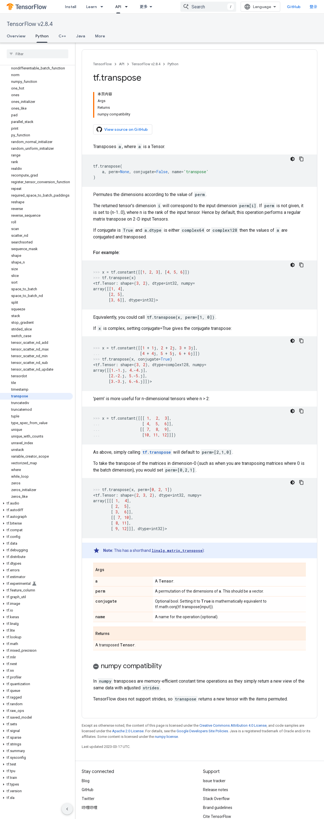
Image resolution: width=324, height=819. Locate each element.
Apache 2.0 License (128, 731)
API (121, 64)
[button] (36, 503)
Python (173, 64)
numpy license (166, 737)
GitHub (294, 6)
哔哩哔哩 (89, 807)
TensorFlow (102, 64)
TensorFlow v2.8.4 (30, 24)
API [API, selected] (118, 6)
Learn (91, 6)
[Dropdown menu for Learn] (103, 6)
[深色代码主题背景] (292, 158)
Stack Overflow (216, 798)
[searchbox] (37, 53)
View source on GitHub (122, 129)
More (100, 35)
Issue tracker (214, 781)
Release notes (215, 789)
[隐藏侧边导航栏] (67, 809)
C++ (62, 35)
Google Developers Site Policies (202, 731)
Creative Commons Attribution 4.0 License (233, 725)
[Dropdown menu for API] (128, 6)
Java (80, 35)
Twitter (88, 798)
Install (70, 6)
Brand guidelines (217, 807)
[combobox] (208, 7)
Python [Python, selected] (42, 35)
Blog (86, 781)
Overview (16, 35)
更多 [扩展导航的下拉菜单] (144, 6)
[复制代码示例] (301, 158)
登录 (313, 6)
